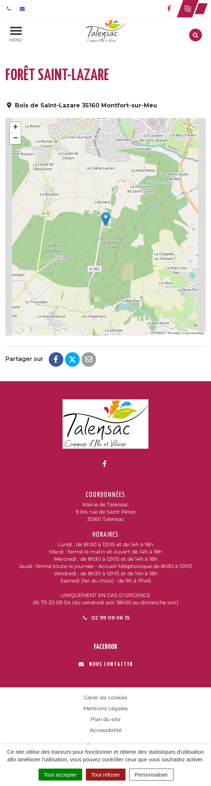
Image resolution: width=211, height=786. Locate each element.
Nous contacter (106, 664)
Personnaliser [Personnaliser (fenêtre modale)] (151, 774)
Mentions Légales (105, 708)
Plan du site (105, 719)
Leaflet (173, 333)
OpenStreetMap (194, 333)
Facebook (105, 646)
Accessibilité (106, 730)
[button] (105, 219)
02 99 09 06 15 (105, 617)
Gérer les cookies (105, 697)
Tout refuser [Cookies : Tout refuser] (105, 774)
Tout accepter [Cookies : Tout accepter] (60, 774)
